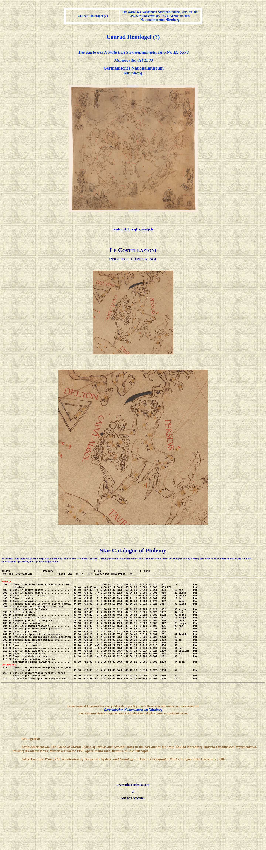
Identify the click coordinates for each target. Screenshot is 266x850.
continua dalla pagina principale (133, 229)
